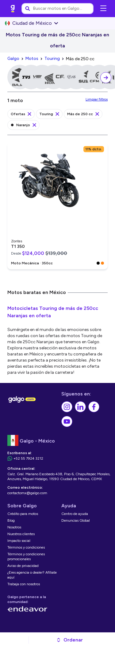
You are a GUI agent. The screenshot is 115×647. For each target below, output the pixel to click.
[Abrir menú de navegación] (103, 8)
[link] (13, 8)
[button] (69, 639)
